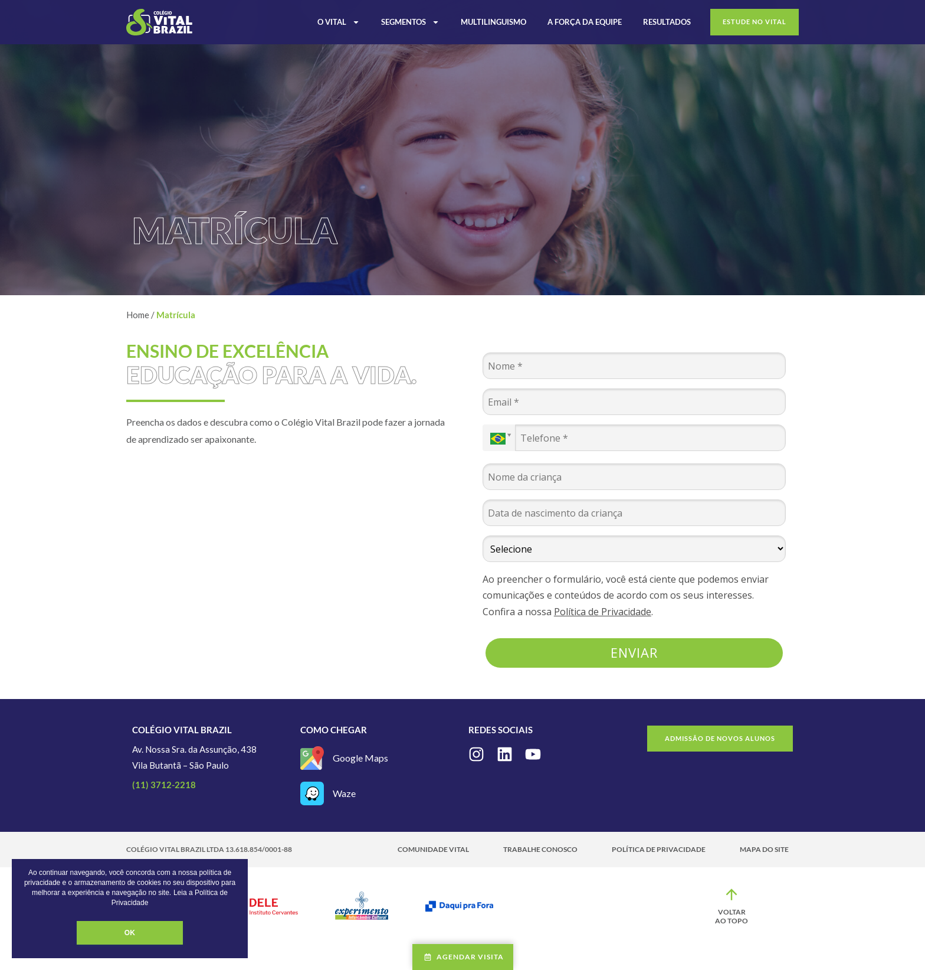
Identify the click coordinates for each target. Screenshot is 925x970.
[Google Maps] (312, 758)
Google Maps (360, 757)
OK (129, 933)
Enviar (634, 652)
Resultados (667, 22)
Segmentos (410, 22)
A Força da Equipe (584, 22)
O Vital (338, 22)
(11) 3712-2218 (164, 784)
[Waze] (312, 793)
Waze (344, 793)
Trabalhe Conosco (540, 849)
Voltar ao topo (731, 916)
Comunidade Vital (433, 849)
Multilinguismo (493, 22)
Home (137, 314)
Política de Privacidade (602, 611)
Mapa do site (764, 849)
